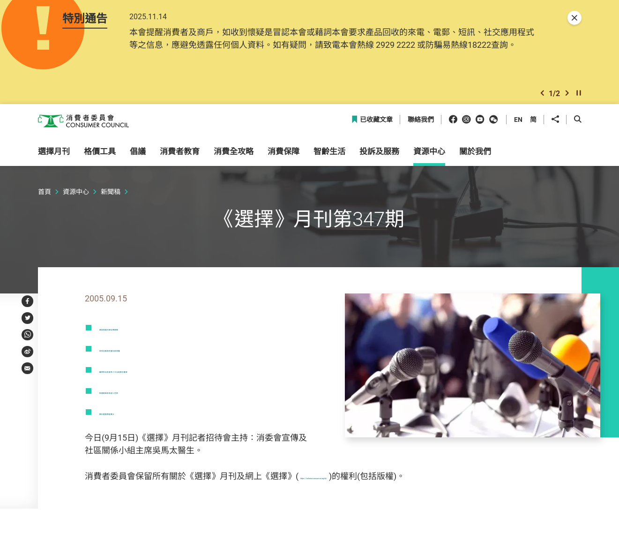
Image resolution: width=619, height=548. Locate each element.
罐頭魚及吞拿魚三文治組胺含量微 (162, 374)
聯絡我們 (421, 124)
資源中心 (76, 196)
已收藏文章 (372, 124)
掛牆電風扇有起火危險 (141, 395)
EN (518, 124)
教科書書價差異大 (133, 416)
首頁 (44, 196)
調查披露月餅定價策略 (141, 332)
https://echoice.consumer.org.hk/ (362, 480)
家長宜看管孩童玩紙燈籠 (145, 353)
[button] (542, 97)
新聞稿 (110, 196)
